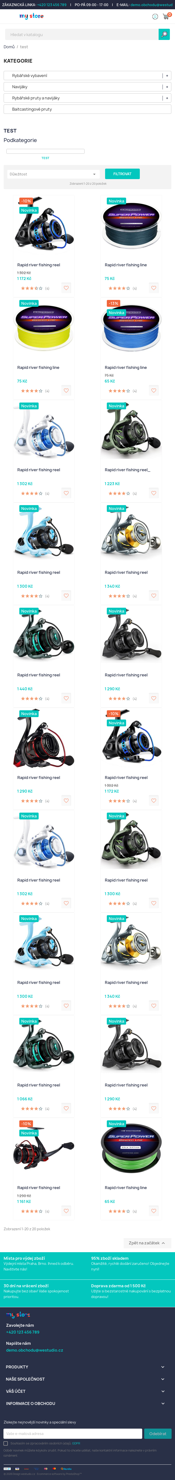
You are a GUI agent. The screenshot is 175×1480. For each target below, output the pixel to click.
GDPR (76, 1443)
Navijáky (19, 86)
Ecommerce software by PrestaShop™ (59, 1474)
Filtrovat (122, 174)
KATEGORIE (18, 61)
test (45, 158)
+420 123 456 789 (51, 4)
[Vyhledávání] (87, 34)
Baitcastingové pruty (32, 109)
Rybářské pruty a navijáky (36, 98)
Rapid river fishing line (126, 265)
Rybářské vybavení (29, 75)
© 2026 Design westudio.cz (20, 1474)
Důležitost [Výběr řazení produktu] (53, 174)
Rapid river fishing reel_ (127, 470)
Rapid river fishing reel (38, 265)
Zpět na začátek (147, 1243)
